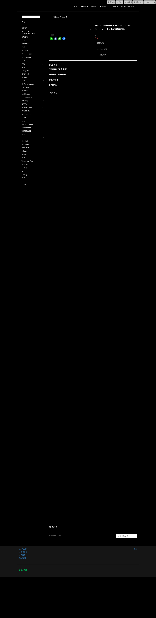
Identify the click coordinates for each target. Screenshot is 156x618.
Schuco (24, 151)
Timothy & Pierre (28, 161)
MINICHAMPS (27, 107)
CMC (23, 47)
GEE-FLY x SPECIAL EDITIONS (123, 6)
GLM (23, 67)
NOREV (24, 104)
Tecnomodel (26, 127)
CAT (23, 138)
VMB (23, 181)
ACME (24, 184)
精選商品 (25, 37)
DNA (23, 178)
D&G (23, 64)
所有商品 (104, 6)
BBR (23, 60)
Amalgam (25, 70)
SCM (23, 134)
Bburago (25, 174)
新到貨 (93, 6)
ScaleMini (25, 164)
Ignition (24, 77)
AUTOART (25, 87)
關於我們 (84, 6)
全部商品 (55, 17)
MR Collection (27, 54)
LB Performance (28, 84)
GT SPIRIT (25, 74)
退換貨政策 (23, 552)
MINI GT (25, 158)
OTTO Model (26, 114)
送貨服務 (22, 555)
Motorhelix (26, 148)
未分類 (24, 154)
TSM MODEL (26, 131)
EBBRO (24, 40)
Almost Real (26, 57)
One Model (26, 111)
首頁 (75, 6)
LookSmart (26, 94)
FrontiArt (25, 44)
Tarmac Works (27, 124)
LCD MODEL (26, 91)
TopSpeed (25, 144)
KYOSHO (25, 81)
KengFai (25, 141)
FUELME (25, 50)
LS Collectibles (27, 97)
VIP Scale (25, 168)
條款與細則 (23, 549)
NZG (23, 171)
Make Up (25, 101)
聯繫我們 (22, 558)
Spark (24, 121)
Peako (24, 117)
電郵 (135, 549)
